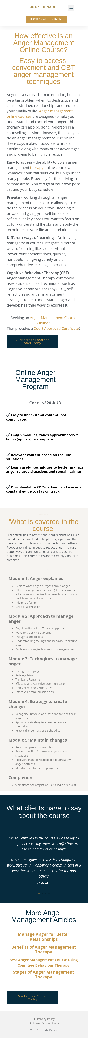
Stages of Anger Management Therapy (43, 974)
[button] (71, 8)
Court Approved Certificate (56, 328)
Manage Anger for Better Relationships (43, 936)
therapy (36, 167)
